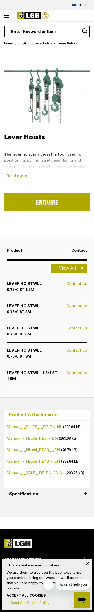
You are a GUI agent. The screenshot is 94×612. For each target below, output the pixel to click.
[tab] (47, 415)
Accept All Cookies (26, 596)
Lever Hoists (43, 43)
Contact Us (76, 284)
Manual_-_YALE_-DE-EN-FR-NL (36, 473)
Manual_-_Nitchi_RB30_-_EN (34, 450)
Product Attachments (33, 415)
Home (8, 43)
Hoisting (24, 43)
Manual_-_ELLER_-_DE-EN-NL (35, 427)
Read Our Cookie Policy (30, 603)
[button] (72, 5)
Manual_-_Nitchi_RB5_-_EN (33, 439)
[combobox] (47, 31)
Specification (23, 494)
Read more (17, 176)
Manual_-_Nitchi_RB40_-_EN (34, 462)
